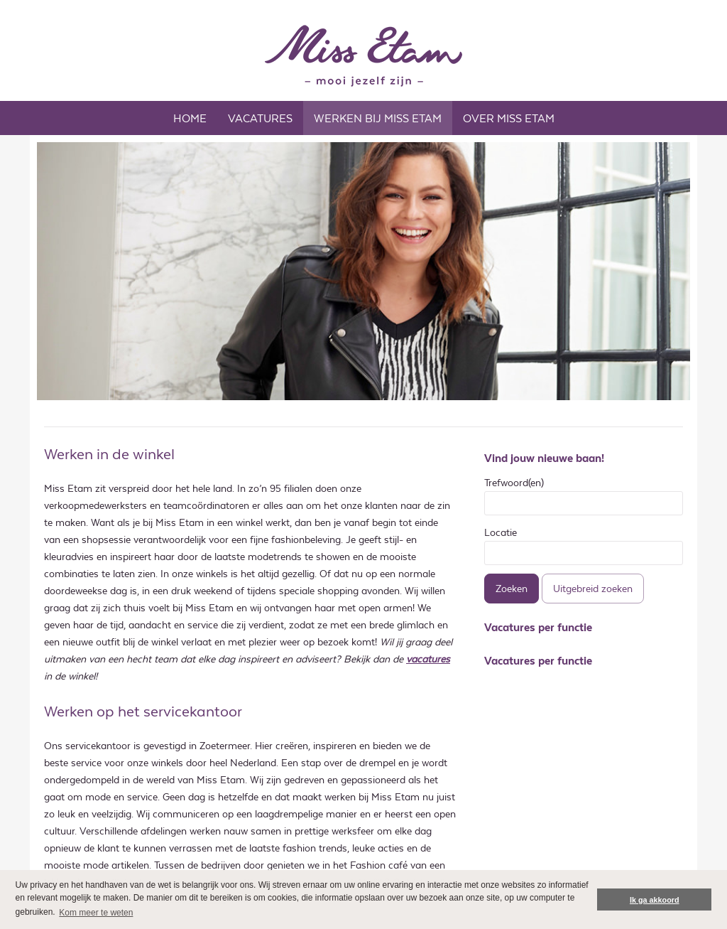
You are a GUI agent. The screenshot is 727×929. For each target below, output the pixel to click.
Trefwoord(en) (514, 482)
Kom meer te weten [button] (96, 913)
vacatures (428, 659)
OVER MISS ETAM (508, 118)
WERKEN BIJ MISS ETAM (378, 118)
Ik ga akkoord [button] (654, 900)
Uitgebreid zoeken (593, 588)
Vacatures (260, 118)
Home (190, 118)
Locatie (500, 532)
